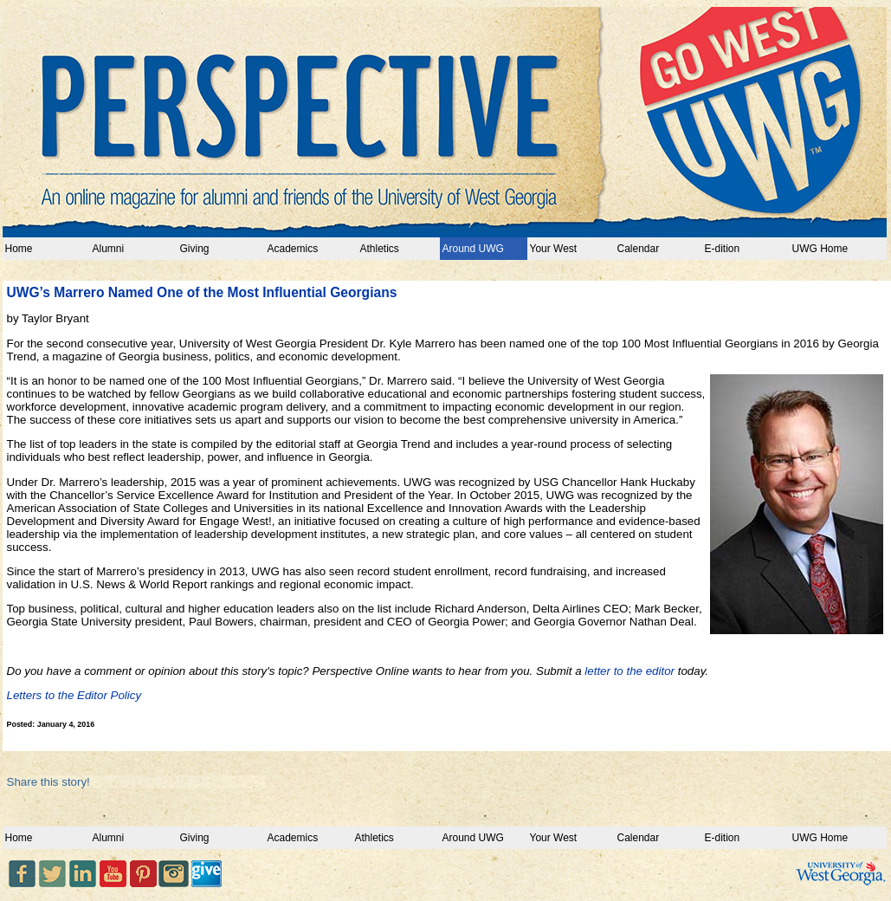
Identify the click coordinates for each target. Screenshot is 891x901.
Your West (554, 249)
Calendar (638, 249)
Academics (293, 249)
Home (19, 249)
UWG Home (820, 249)
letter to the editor (629, 670)
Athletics (377, 249)
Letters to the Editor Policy (74, 695)
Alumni (109, 249)
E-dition (722, 249)
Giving (195, 249)
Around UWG (473, 249)
